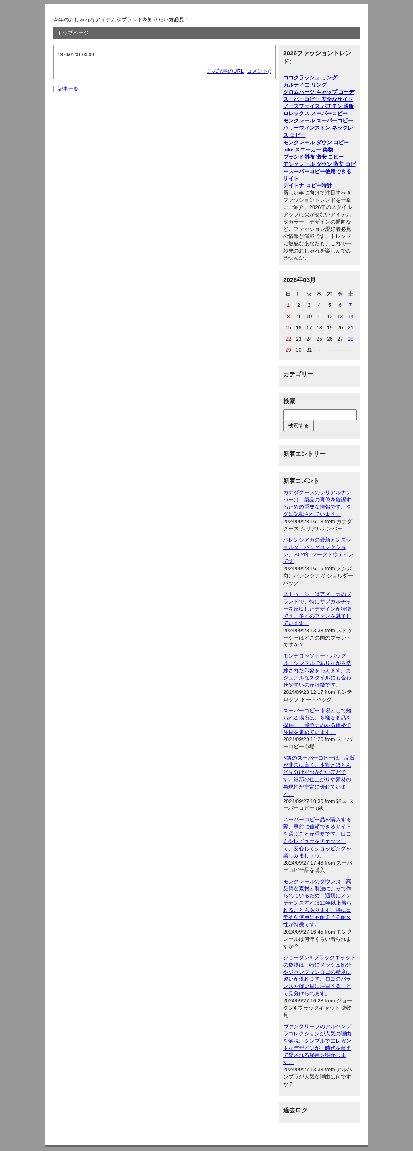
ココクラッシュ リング (310, 78)
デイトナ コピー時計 (307, 185)
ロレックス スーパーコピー (315, 113)
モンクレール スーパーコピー (318, 121)
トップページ (73, 33)
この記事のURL (225, 71)
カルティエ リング (305, 85)
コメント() (259, 71)
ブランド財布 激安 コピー (313, 157)
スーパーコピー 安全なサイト (318, 99)
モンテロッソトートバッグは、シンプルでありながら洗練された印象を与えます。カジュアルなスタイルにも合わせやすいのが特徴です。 (317, 670)
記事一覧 (68, 89)
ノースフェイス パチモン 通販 (318, 106)
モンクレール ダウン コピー (316, 142)
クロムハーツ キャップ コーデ (318, 92)
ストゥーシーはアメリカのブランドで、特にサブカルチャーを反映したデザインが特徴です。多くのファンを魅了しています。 (317, 608)
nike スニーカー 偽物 (308, 150)
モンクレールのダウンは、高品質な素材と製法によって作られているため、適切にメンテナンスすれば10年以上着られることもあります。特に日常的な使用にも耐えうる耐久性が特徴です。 (317, 902)
